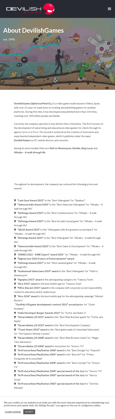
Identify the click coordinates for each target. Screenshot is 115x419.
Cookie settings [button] (13, 411)
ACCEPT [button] (29, 411)
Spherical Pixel (30, 96)
